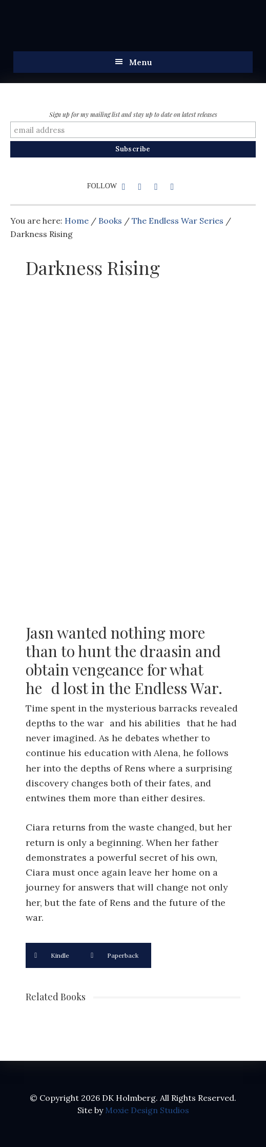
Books (110, 220)
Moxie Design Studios (147, 1110)
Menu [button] (140, 62)
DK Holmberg (115, 30)
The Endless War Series (177, 220)
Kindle (51, 955)
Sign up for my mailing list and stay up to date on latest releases (133, 114)
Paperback (114, 955)
